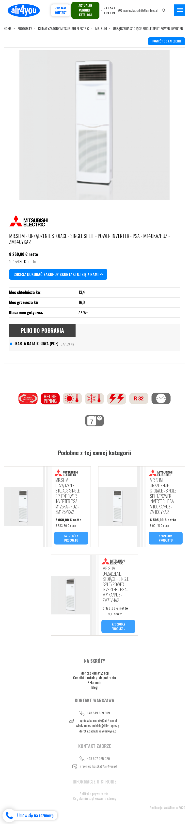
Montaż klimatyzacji (94, 673)
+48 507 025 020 (98, 758)
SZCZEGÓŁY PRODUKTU (71, 538)
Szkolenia (94, 682)
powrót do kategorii (166, 41)
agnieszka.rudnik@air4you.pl (140, 10)
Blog (94, 687)
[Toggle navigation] (179, 10)
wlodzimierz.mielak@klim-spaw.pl (98, 725)
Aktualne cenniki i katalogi (85, 10)
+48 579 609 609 (98, 712)
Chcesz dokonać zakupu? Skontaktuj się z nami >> (58, 274)
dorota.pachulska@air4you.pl (98, 730)
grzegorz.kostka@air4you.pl (98, 766)
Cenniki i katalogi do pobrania (94, 677)
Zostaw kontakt (60, 10)
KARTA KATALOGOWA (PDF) (44, 343)
